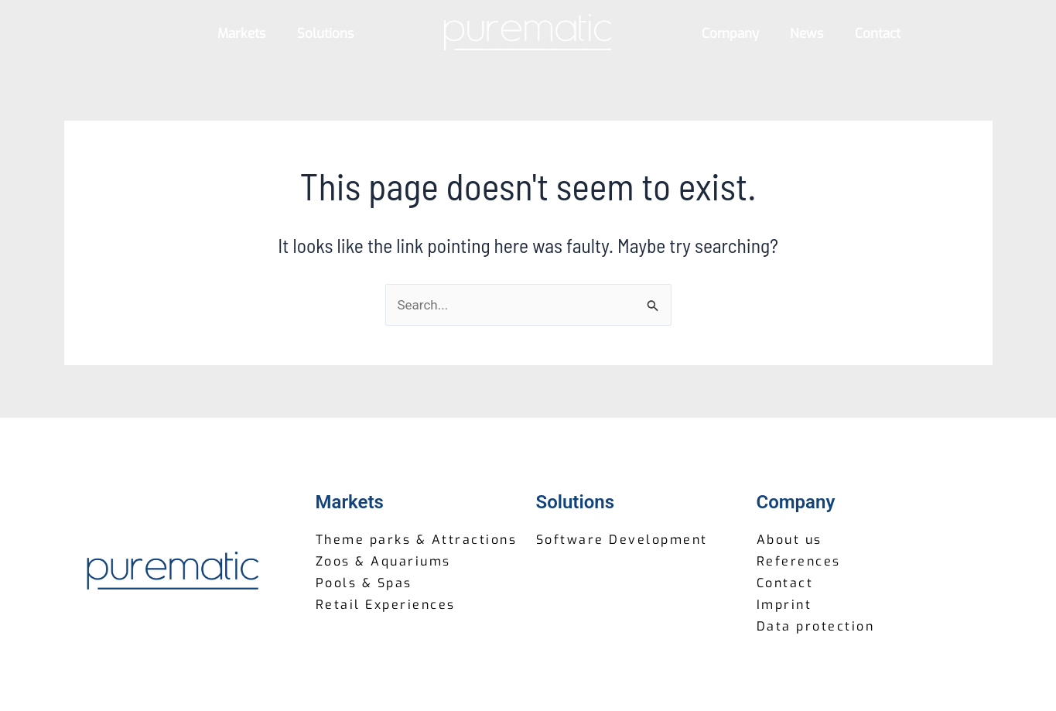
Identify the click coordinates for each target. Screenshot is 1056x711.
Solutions (325, 34)
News (807, 34)
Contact (878, 34)
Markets (241, 34)
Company (730, 34)
